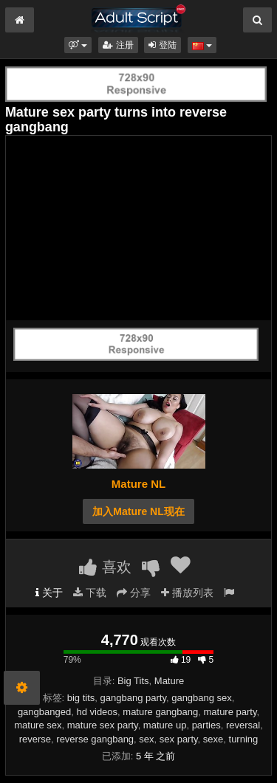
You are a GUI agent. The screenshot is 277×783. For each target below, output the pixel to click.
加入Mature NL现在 (138, 511)
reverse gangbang (95, 739)
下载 (89, 593)
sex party (179, 739)
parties (206, 725)
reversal (243, 725)
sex (146, 739)
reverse (35, 739)
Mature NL (138, 483)
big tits (81, 697)
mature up (165, 725)
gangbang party (133, 697)
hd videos (96, 711)
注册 (118, 45)
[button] (78, 45)
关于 (49, 593)
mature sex (37, 725)
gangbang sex (201, 697)
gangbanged (44, 711)
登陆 (162, 45)
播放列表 (187, 593)
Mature (169, 680)
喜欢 (105, 567)
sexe (213, 739)
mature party (229, 711)
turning (244, 739)
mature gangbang (160, 711)
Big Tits (133, 680)
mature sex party (102, 725)
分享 (134, 593)
